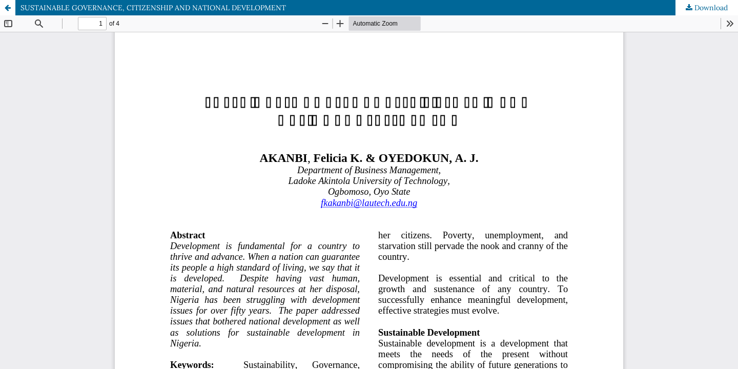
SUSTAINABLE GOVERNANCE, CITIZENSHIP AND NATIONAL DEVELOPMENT (153, 7)
